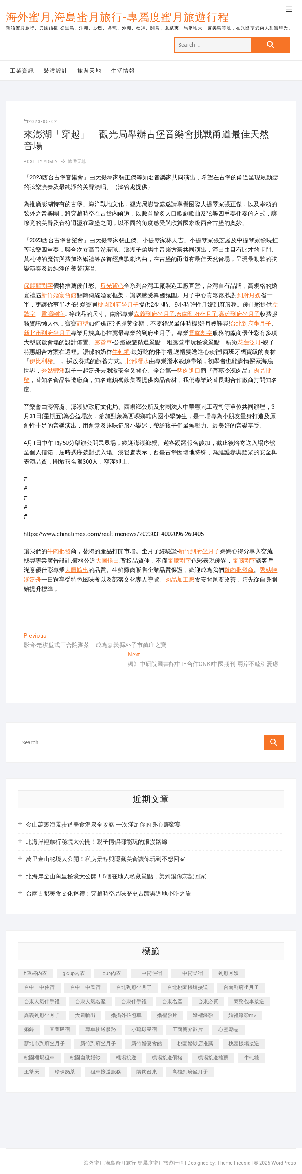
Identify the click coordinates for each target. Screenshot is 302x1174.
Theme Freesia (233, 1163)
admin (50, 161)
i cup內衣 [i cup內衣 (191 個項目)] (110, 973)
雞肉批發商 (239, 570)
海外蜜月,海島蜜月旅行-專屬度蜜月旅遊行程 (117, 17)
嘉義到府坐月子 (154, 314)
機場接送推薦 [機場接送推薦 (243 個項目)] (213, 1058)
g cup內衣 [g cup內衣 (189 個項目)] (74, 973)
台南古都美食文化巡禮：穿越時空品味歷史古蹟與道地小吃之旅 (108, 893)
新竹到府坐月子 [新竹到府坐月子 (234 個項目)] (98, 1043)
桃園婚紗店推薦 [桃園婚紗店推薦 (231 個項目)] (195, 1043)
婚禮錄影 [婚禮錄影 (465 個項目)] (203, 1015)
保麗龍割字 (38, 285)
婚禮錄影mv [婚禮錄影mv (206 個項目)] (242, 1015)
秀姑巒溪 (53, 370)
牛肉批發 (59, 551)
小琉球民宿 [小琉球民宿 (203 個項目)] (144, 1029)
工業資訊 (22, 71)
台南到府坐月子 (196, 314)
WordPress (283, 1163)
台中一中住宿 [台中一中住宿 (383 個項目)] (39, 987)
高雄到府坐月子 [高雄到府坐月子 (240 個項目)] (190, 1072)
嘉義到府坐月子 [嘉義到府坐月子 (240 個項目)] (42, 1015)
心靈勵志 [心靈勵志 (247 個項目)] (228, 1029)
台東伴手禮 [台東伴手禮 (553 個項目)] (134, 1001)
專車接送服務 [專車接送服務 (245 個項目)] (100, 1029)
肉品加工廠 (180, 579)
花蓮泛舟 (249, 342)
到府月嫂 (249, 295)
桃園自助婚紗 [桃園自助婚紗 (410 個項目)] (85, 1058)
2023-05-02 (40, 121)
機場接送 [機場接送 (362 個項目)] (126, 1058)
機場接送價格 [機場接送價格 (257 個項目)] (167, 1058)
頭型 (82, 323)
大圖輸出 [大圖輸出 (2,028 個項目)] (85, 1015)
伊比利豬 (41, 361)
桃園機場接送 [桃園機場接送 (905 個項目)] (243, 1043)
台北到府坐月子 (250, 323)
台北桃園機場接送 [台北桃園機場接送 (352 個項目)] (187, 987)
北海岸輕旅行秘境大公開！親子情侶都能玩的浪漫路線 (97, 841)
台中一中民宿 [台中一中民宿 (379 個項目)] (85, 987)
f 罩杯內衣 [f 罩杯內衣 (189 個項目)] (35, 973)
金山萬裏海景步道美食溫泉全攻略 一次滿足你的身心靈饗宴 (103, 824)
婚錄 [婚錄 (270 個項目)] (29, 1029)
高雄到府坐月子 (239, 314)
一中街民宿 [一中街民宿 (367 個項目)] (190, 973)
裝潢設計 (56, 71)
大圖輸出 (107, 560)
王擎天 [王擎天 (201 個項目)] (31, 1072)
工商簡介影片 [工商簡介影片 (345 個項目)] (187, 1029)
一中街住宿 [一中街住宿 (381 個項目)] (149, 973)
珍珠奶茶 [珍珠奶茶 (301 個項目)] (65, 1072)
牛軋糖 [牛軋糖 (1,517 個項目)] (251, 1058)
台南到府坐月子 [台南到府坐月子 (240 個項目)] (241, 987)
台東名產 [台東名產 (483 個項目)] (172, 1001)
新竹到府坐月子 (199, 551)
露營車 (103, 342)
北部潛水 (137, 361)
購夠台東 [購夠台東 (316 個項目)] (146, 1072)
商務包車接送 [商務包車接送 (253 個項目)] (249, 1001)
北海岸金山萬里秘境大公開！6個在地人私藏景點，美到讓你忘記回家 (116, 876)
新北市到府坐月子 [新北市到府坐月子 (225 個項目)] (44, 1043)
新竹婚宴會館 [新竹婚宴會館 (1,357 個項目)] (146, 1043)
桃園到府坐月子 (118, 304)
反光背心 (112, 285)
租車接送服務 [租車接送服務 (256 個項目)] (105, 1072)
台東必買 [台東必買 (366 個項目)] (208, 1001)
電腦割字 (53, 314)
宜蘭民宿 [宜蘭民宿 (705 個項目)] (60, 1029)
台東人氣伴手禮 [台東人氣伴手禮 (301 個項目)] (42, 1001)
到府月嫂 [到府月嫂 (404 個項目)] (228, 973)
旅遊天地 (89, 71)
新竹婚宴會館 (59, 295)
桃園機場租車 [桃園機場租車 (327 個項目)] (39, 1058)
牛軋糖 (121, 351)
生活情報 (123, 71)
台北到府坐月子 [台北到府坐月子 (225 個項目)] (134, 987)
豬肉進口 (189, 370)
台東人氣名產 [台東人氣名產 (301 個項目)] (90, 1001)
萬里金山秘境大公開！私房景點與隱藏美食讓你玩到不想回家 (105, 859)
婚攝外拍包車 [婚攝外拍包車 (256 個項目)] (126, 1015)
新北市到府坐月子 (47, 332)
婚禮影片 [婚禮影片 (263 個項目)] (167, 1015)
